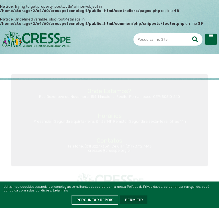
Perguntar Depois (94, 200)
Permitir (134, 200)
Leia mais (60, 190)
